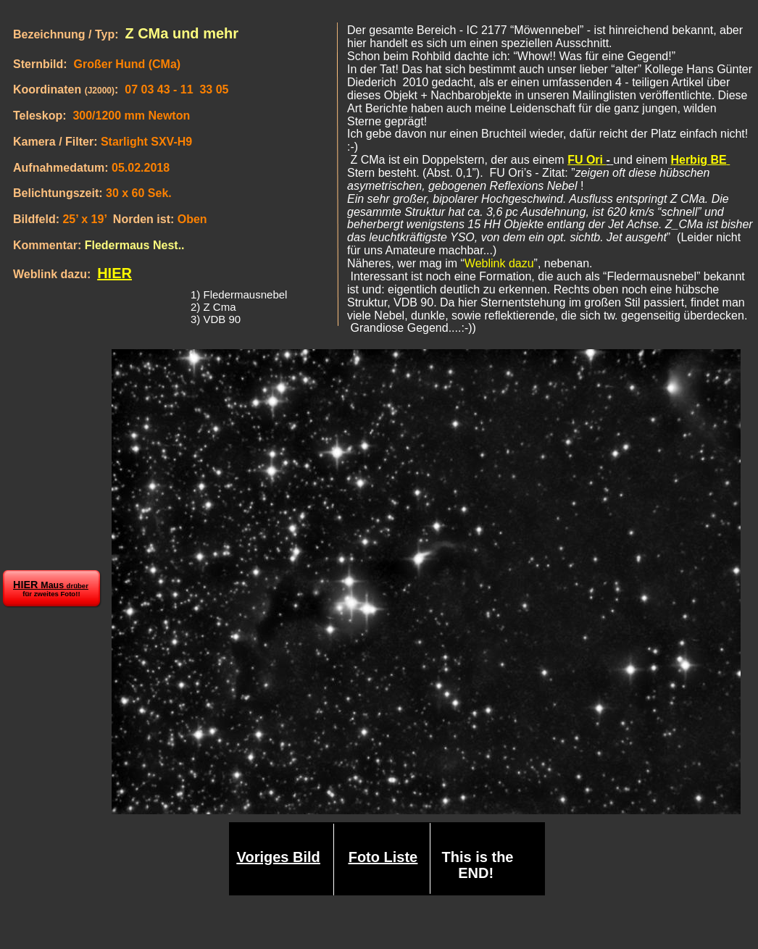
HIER (114, 273)
